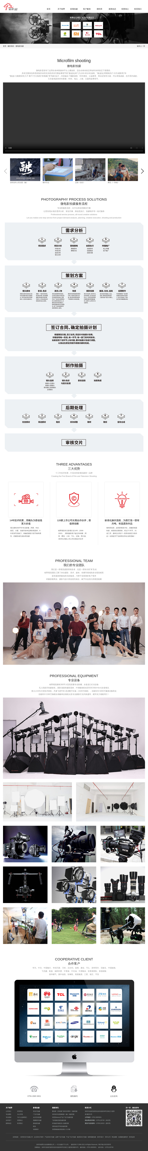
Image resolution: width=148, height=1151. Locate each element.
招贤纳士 (125, 9)
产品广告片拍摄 (71, 1137)
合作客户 (8, 1120)
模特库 (99, 9)
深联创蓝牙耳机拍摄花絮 (59, 1126)
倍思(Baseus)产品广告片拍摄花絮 (62, 1117)
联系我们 (138, 9)
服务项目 (11, 46)
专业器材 (8, 1117)
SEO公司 (108, 1137)
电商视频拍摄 (92, 1137)
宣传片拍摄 (36, 1111)
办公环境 (20, 1114)
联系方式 (88, 1108)
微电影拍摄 (20, 46)
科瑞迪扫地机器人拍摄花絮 (60, 1123)
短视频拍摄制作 (123, 1137)
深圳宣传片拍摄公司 (26, 1137)
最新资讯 (55, 1108)
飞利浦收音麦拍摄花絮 (59, 1120)
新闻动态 (112, 9)
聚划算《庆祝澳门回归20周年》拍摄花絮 (64, 1111)
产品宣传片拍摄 (49, 1137)
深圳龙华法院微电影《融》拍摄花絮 (63, 1114)
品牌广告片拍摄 (60, 1137)
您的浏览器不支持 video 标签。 (74, 118)
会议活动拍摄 (37, 1117)
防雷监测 (132, 1137)
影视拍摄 (74, 9)
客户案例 (87, 9)
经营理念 (20, 1111)
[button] (142, 171)
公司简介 (8, 1111)
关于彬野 (61, 9)
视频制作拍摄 (37, 1120)
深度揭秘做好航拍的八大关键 (61, 1129)
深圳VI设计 (100, 1137)
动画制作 (36, 1129)
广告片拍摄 (36, 1114)
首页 (48, 9)
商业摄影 (114, 1137)
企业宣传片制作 (39, 1137)
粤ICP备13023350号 (104, 1144)
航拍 (34, 1126)
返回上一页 (141, 46)
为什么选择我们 (22, 1117)
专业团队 (8, 1114)
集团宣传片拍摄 (82, 1137)
